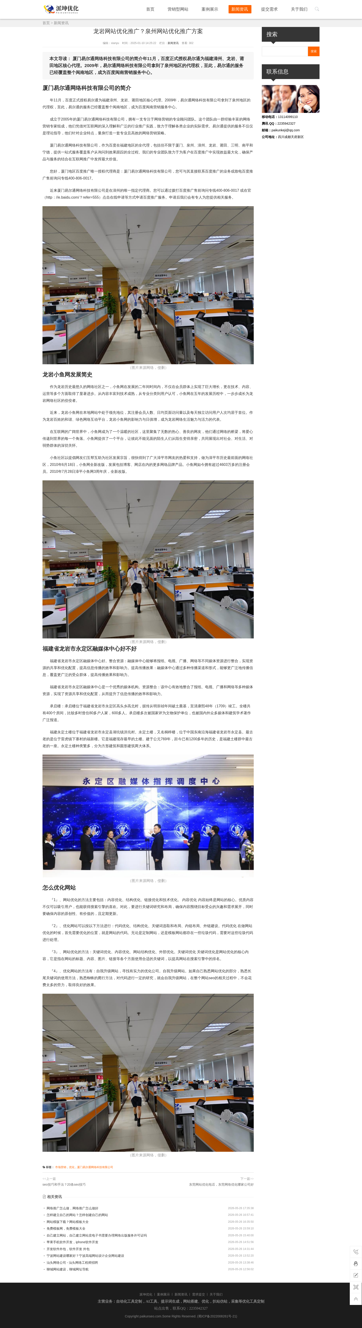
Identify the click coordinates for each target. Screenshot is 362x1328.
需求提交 (198, 1294)
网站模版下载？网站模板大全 (65, 1222)
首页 (164, 9)
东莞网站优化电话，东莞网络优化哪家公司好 (221, 1184)
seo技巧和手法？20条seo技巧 (64, 1184)
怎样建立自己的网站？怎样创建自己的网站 (75, 1215)
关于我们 (301, 9)
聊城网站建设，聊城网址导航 (65, 1269)
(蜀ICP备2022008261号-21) (217, 1316)
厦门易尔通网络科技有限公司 (95, 1167)
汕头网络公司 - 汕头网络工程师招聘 (70, 1262)
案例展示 (219, 9)
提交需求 (273, 9)
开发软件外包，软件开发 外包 (66, 1249)
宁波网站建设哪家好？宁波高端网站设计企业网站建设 (83, 1255)
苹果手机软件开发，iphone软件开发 (70, 1242)
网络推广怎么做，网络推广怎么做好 (70, 1208)
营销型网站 (189, 9)
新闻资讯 (246, 9)
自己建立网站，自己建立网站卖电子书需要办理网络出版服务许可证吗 (94, 1235)
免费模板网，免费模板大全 (63, 1228)
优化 (72, 1167)
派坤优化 (145, 1294)
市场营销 (60, 1167)
